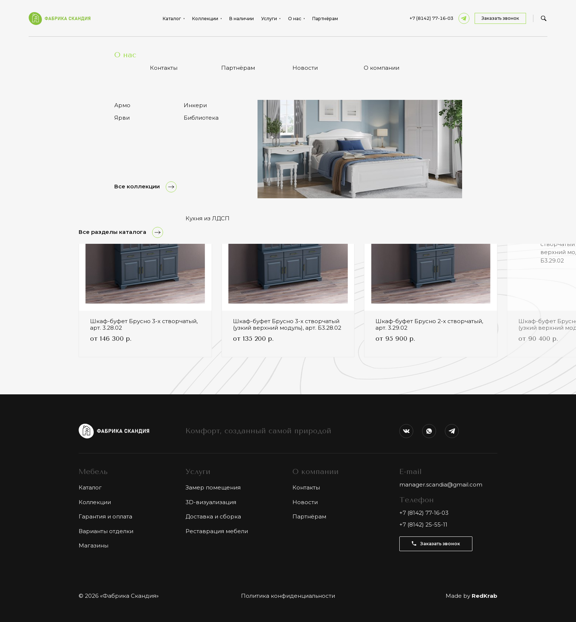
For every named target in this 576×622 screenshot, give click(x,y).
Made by (471, 595)
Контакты (306, 487)
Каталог (90, 487)
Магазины (93, 545)
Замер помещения (213, 487)
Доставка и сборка (213, 516)
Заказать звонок (500, 18)
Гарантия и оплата (105, 516)
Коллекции (95, 502)
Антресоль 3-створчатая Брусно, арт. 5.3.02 (141, 47)
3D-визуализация (211, 502)
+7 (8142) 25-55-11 (423, 524)
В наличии (241, 18)
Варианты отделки (106, 531)
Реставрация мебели (217, 531)
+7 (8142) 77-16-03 (431, 18)
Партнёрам (325, 18)
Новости (305, 502)
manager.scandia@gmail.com (440, 484)
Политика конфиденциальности (288, 595)
